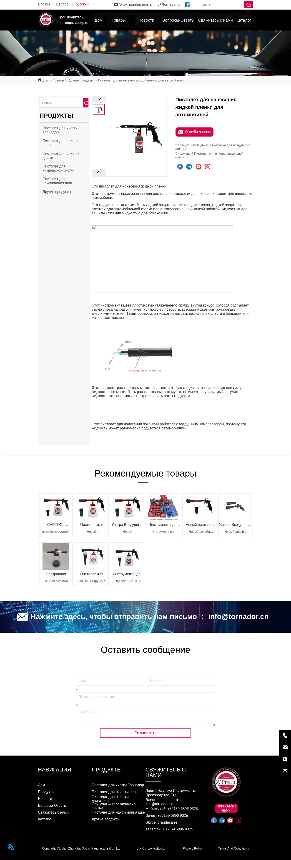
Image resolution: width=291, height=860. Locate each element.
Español (62, 4)
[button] (118, 20)
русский (82, 4)
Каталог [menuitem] (243, 20)
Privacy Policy (193, 848)
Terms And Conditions (233, 848)
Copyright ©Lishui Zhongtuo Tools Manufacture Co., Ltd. (81, 848)
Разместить (146, 733)
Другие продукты (81, 80)
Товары (58, 80)
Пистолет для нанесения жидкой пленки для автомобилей (141, 80)
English (44, 4)
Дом (45, 80)
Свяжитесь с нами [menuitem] (215, 20)
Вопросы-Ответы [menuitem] (178, 20)
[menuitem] (118, 20)
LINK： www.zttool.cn (152, 848)
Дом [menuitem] (99, 20)
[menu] (172, 20)
